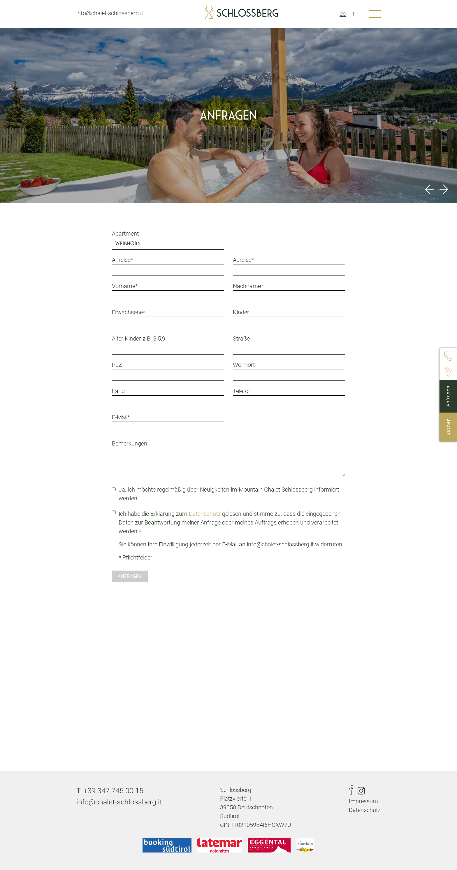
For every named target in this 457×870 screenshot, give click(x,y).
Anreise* (122, 259)
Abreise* (243, 259)
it (352, 14)
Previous (429, 189)
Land (118, 390)
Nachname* (248, 286)
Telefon (242, 390)
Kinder (241, 312)
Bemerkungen (129, 443)
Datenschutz (205, 513)
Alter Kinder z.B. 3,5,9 (138, 338)
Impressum (363, 801)
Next (444, 189)
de (343, 14)
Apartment (125, 233)
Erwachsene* (128, 312)
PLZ (117, 364)
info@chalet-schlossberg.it (109, 13)
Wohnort (244, 364)
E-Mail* (121, 417)
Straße (241, 338)
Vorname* (125, 286)
